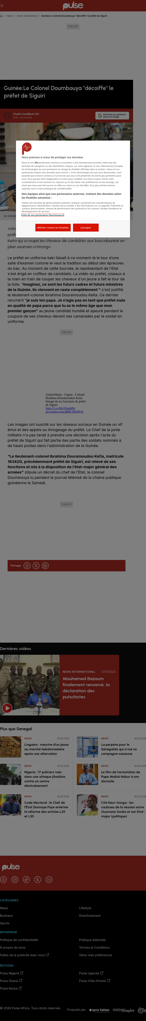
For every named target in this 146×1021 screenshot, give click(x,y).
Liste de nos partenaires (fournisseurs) (43, 215)
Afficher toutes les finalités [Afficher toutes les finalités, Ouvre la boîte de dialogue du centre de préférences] (53, 227)
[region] (73, 189)
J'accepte (86, 227)
